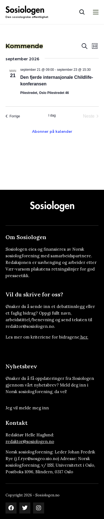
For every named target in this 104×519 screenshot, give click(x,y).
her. (84, 337)
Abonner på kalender (52, 131)
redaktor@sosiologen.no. (30, 326)
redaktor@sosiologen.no (30, 441)
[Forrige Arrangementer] (13, 116)
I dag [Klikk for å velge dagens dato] (52, 115)
